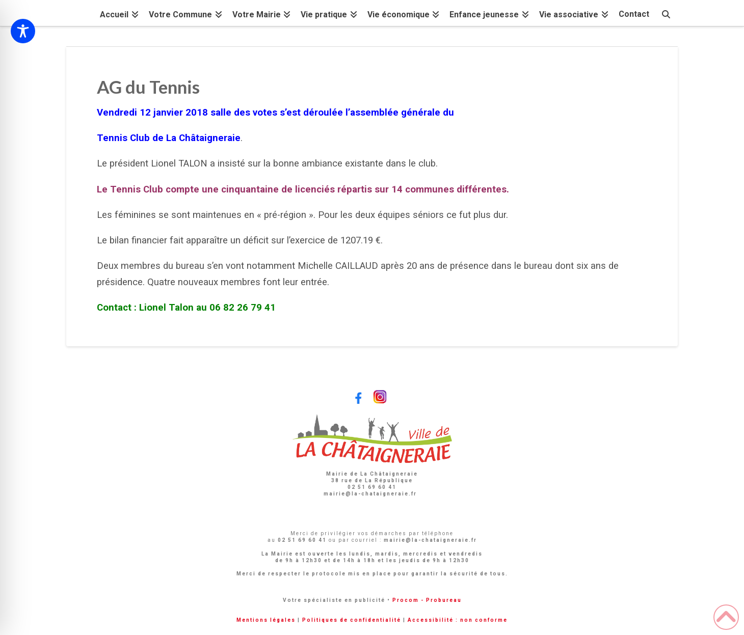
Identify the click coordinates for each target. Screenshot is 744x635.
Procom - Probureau (427, 600)
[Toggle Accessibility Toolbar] (23, 31)
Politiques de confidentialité (351, 620)
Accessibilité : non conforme (458, 620)
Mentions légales (266, 620)
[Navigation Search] (666, 13)
